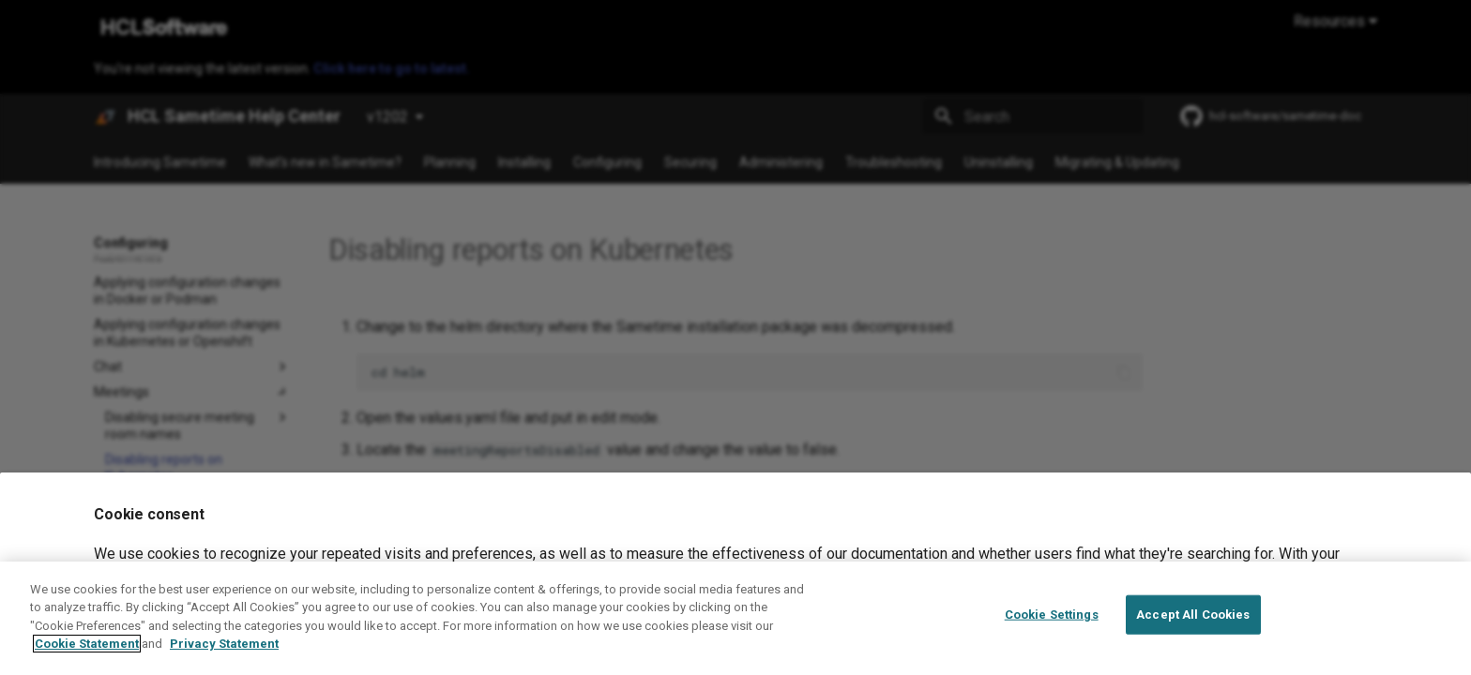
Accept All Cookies (1193, 633)
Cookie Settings (1052, 633)
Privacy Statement (224, 662)
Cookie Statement (87, 662)
